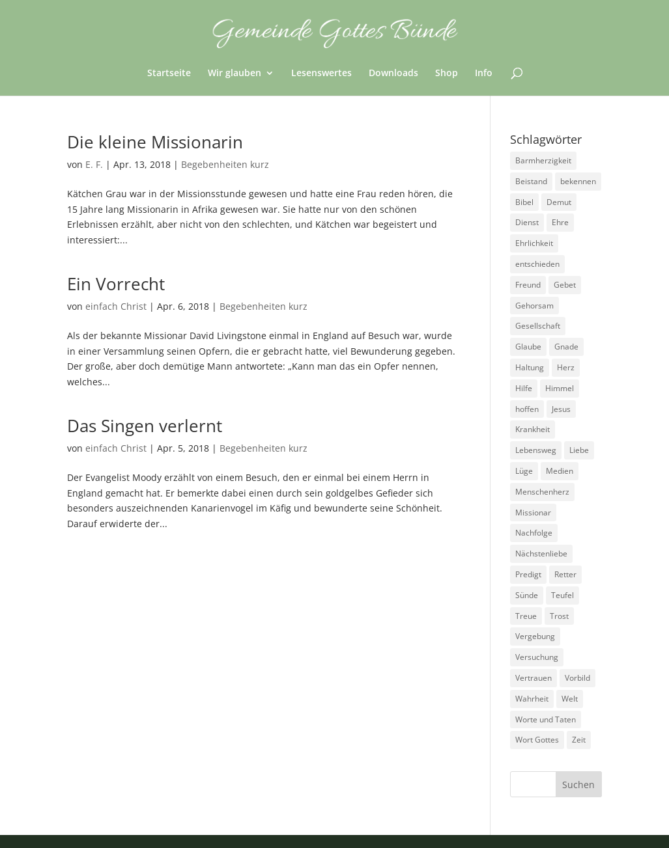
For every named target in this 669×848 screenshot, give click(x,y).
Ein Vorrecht (116, 283)
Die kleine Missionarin (155, 142)
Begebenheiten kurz (225, 164)
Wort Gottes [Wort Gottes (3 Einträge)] (537, 739)
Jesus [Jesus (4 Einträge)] (561, 409)
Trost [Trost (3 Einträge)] (559, 616)
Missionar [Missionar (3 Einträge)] (533, 512)
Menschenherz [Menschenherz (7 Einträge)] (542, 491)
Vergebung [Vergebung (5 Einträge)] (535, 636)
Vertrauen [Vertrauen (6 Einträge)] (533, 677)
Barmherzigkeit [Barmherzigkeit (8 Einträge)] (543, 160)
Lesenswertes (321, 73)
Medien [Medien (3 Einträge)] (559, 470)
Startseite (169, 73)
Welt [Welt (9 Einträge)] (570, 698)
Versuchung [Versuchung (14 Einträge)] (536, 657)
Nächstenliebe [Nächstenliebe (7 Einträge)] (541, 553)
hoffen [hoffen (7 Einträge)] (527, 409)
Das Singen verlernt (144, 425)
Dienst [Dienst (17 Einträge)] (527, 222)
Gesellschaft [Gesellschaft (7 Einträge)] (537, 325)
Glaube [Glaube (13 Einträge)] (528, 346)
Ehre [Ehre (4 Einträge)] (560, 222)
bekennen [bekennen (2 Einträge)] (578, 181)
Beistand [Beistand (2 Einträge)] (531, 181)
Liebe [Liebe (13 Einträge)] (579, 450)
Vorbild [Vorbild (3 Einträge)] (577, 677)
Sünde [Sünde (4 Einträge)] (526, 595)
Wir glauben (234, 73)
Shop (446, 73)
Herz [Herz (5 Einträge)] (566, 367)
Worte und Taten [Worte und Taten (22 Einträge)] (545, 719)
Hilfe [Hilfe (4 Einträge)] (523, 388)
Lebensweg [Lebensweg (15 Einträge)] (535, 450)
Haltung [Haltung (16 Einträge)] (529, 367)
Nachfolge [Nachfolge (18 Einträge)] (533, 532)
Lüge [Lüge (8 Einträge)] (524, 470)
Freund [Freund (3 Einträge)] (528, 284)
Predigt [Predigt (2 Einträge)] (528, 574)
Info (483, 73)
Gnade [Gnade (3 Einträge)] (566, 346)
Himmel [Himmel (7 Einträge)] (559, 388)
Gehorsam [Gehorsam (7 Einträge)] (534, 305)
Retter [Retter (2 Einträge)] (565, 574)
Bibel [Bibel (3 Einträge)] (524, 202)
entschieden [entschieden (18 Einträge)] (537, 263)
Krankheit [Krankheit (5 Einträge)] (532, 429)
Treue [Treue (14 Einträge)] (526, 616)
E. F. (94, 164)
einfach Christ (116, 306)
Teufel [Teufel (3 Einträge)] (562, 595)
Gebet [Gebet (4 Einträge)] (565, 284)
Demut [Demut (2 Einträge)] (559, 202)
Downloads (393, 73)
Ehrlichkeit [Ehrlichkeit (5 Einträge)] (534, 243)
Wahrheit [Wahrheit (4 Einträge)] (531, 698)
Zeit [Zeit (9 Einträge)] (579, 739)
